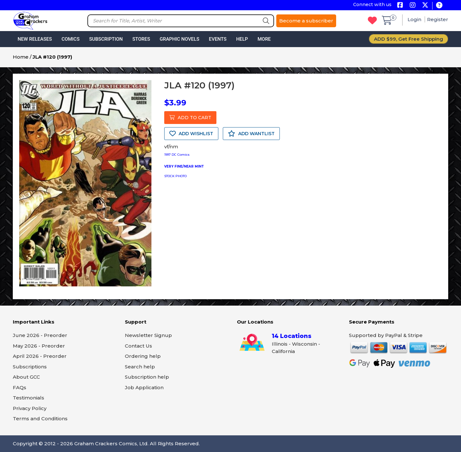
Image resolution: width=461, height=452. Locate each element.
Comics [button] (70, 39)
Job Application (144, 387)
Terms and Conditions (40, 418)
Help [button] (242, 39)
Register (437, 19)
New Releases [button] (35, 39)
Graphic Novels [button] (179, 39)
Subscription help (147, 377)
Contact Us (138, 346)
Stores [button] (141, 39)
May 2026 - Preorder (39, 346)
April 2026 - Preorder (40, 356)
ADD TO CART (190, 117)
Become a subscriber (306, 21)
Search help (140, 367)
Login (415, 19)
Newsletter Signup (148, 335)
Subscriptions (30, 367)
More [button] (264, 39)
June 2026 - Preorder (40, 335)
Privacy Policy (29, 408)
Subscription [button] (106, 39)
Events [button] (217, 39)
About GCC (26, 377)
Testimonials (28, 398)
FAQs (19, 387)
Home (20, 57)
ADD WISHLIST (191, 133)
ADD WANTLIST (251, 133)
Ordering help (143, 356)
